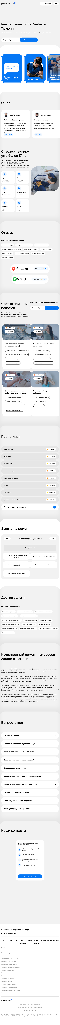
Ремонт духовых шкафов (9, 616)
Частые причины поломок (23, 942)
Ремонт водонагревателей (28, 628)
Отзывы (16, 940)
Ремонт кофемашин (8, 633)
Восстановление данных (9, 628)
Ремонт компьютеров (29, 624)
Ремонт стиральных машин (43, 612)
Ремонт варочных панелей (28, 616)
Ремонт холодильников (25, 612)
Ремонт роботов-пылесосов (10, 624)
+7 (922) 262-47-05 (28, 855)
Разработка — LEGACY (30, 1010)
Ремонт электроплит (8, 612)
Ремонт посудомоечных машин (11, 620)
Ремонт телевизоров (30, 620)
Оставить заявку (29, 40)
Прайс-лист (30, 941)
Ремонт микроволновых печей (48, 628)
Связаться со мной (30, 876)
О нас (8, 941)
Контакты (56, 940)
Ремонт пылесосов (45, 620)
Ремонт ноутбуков (44, 624)
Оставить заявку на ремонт (36, 942)
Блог (11, 940)
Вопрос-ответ (49, 941)
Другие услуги (43, 941)
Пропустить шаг (30, 548)
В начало (3, 941)
